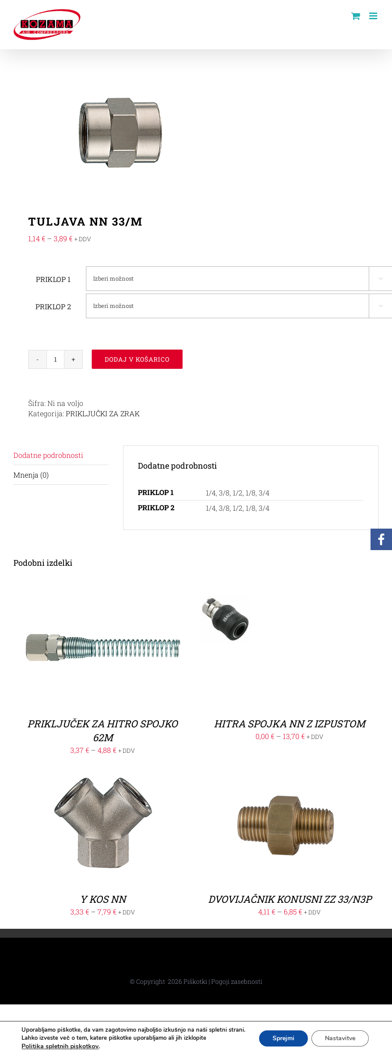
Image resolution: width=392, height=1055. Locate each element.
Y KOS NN (103, 899)
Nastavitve (340, 1038)
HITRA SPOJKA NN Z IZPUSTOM (289, 723)
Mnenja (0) (31, 474)
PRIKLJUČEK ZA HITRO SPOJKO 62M (102, 730)
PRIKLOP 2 (53, 306)
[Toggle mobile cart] (355, 16)
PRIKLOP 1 (53, 279)
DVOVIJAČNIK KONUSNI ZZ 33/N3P (289, 899)
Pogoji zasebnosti (236, 981)
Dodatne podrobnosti (48, 455)
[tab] (60, 455)
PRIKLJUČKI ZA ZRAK (103, 413)
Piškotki (195, 981)
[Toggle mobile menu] (374, 16)
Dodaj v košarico (137, 359)
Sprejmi (283, 1038)
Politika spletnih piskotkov (59, 1046)
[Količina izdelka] (55, 359)
